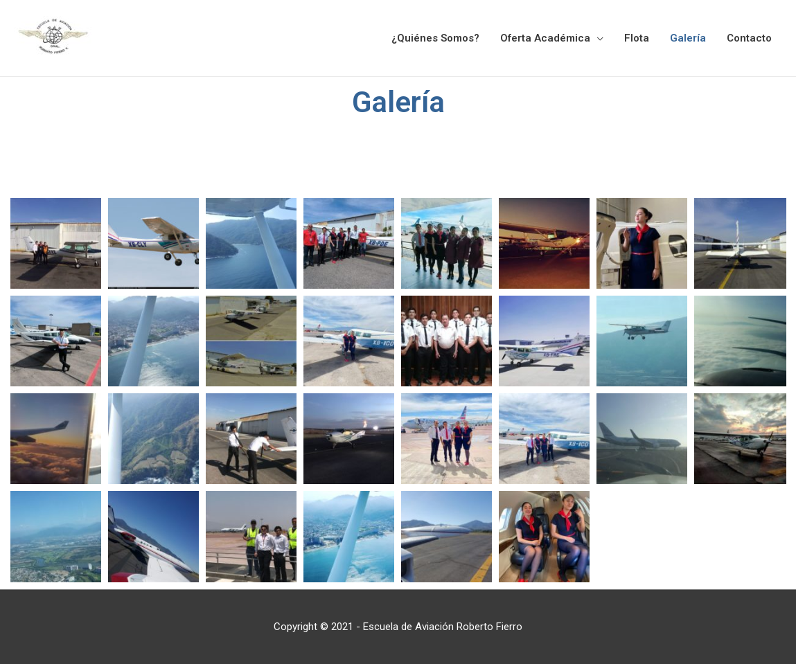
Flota (636, 38)
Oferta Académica (545, 38)
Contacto (749, 38)
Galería (688, 38)
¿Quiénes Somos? (435, 38)
